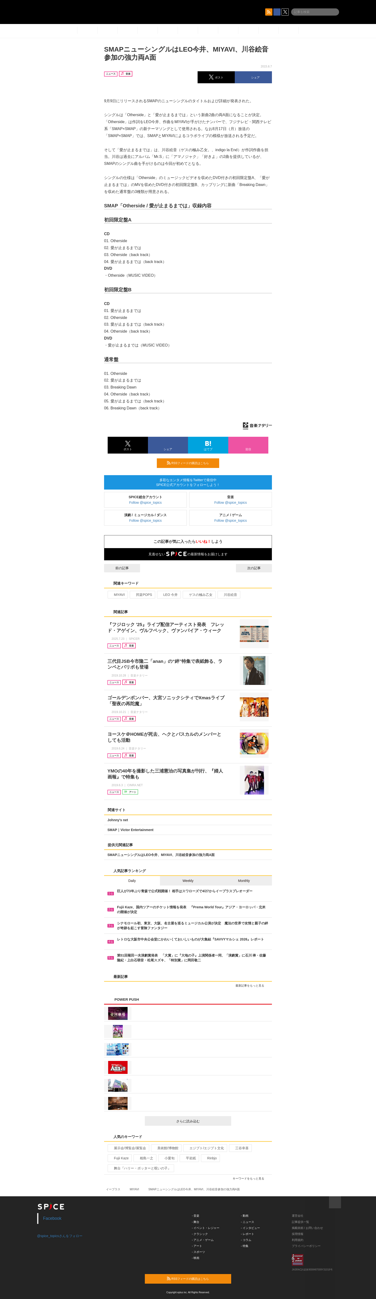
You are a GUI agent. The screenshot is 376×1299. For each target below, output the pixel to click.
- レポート (247, 1234)
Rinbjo (210, 1158)
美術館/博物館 (165, 1148)
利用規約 (297, 1240)
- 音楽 (195, 1215)
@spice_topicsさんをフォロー (59, 1236)
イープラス (113, 1189)
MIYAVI (117, 595)
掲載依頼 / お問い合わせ (307, 1228)
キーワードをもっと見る (250, 1178)
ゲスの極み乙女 (198, 595)
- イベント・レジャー (205, 1228)
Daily (132, 881)
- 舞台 (195, 1222)
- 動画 (244, 1215)
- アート (197, 1246)
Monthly (244, 881)
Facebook (52, 1218)
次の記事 (258, 568)
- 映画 (195, 1258)
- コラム (246, 1240)
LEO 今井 (168, 595)
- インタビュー (250, 1228)
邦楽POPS (142, 595)
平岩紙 (189, 1158)
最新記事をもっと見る (251, 985)
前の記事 (118, 568)
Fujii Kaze (119, 1158)
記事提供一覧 (300, 1222)
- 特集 (244, 1246)
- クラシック (200, 1234)
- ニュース (247, 1222)
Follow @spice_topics (145, 502)
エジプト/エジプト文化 (204, 1148)
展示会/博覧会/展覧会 (128, 1148)
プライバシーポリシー (306, 1246)
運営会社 (297, 1215)
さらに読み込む (201, 1121)
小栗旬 (167, 1158)
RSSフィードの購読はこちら (191, 463)
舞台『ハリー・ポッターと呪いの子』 (140, 1168)
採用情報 (297, 1234)
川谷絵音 (228, 595)
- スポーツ (198, 1252)
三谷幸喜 (240, 1148)
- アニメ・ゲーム (203, 1240)
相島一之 (144, 1158)
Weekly (188, 881)
